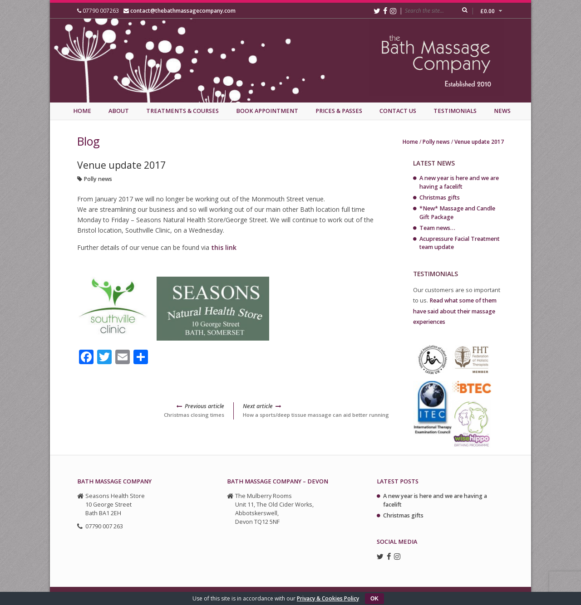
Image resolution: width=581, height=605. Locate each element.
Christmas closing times (150, 410)
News (502, 111)
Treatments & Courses (182, 111)
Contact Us (397, 111)
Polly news (436, 141)
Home (82, 111)
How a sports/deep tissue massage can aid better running (316, 410)
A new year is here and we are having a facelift (459, 182)
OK (374, 598)
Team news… (437, 228)
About (118, 111)
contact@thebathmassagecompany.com (183, 10)
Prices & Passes (338, 111)
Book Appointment (267, 111)
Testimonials (455, 111)
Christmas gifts (439, 197)
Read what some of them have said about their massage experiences (455, 311)
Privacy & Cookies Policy (328, 598)
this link (223, 247)
